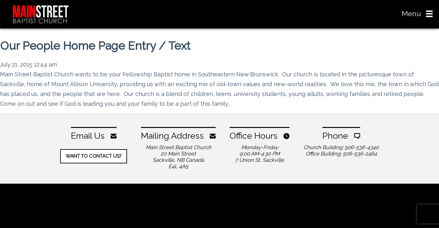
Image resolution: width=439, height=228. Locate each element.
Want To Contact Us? (94, 156)
